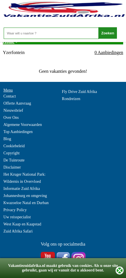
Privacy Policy (15, 210)
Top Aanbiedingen (18, 132)
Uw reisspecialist (17, 217)
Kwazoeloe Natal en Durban (26, 203)
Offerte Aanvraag (17, 103)
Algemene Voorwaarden (22, 125)
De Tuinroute (13, 160)
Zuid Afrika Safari (18, 231)
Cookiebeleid (14, 146)
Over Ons (11, 117)
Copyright (11, 153)
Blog (7, 139)
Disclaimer (12, 167)
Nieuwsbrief (13, 110)
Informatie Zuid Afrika (21, 188)
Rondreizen (71, 99)
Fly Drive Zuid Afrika (79, 92)
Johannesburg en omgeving (25, 196)
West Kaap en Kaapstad (22, 224)
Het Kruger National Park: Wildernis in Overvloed (24, 178)
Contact (9, 96)
